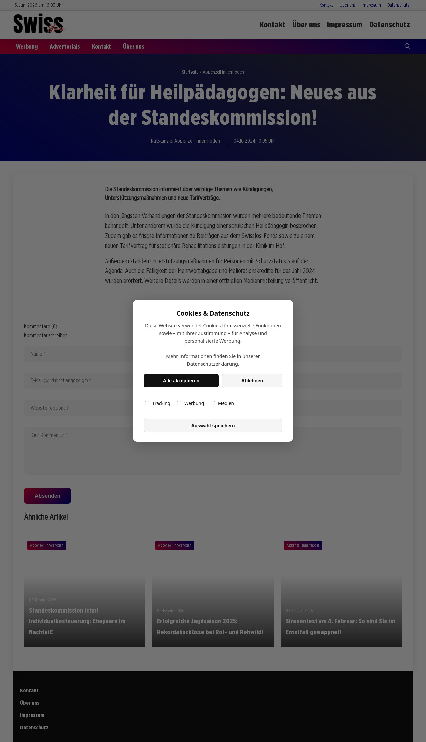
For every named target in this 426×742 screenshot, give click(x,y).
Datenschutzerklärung (212, 364)
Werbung (190, 403)
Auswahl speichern (213, 425)
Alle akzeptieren (181, 380)
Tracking (157, 403)
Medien (222, 403)
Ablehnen (252, 380)
